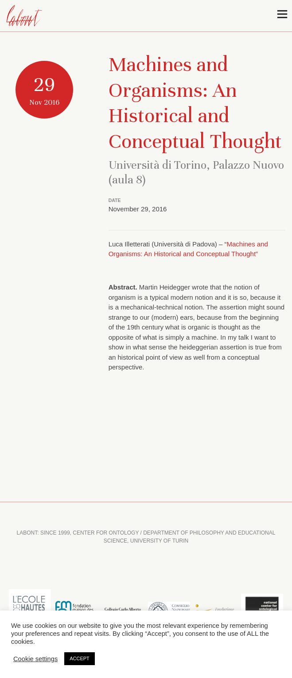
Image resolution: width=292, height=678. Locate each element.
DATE (115, 200)
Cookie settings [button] (35, 658)
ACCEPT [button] (80, 658)
